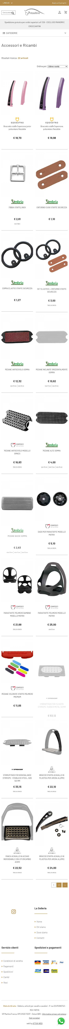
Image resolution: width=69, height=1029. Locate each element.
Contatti (40, 938)
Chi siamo (41, 927)
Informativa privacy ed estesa (54, 1014)
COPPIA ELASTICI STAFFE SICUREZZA (17, 297)
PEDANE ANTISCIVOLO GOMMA (17, 379)
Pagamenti (8, 966)
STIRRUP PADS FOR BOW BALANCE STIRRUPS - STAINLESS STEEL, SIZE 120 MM (17, 787)
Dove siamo (41, 932)
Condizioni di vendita (13, 961)
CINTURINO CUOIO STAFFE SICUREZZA (51, 216)
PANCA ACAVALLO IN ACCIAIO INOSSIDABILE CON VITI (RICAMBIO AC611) (17, 868)
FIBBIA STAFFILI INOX (17, 216)
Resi (5, 982)
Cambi (6, 977)
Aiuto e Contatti (59, 3)
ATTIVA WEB (37, 1023)
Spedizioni (8, 971)
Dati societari (34, 1018)
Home (39, 921)
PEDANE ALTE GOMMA (52, 460)
